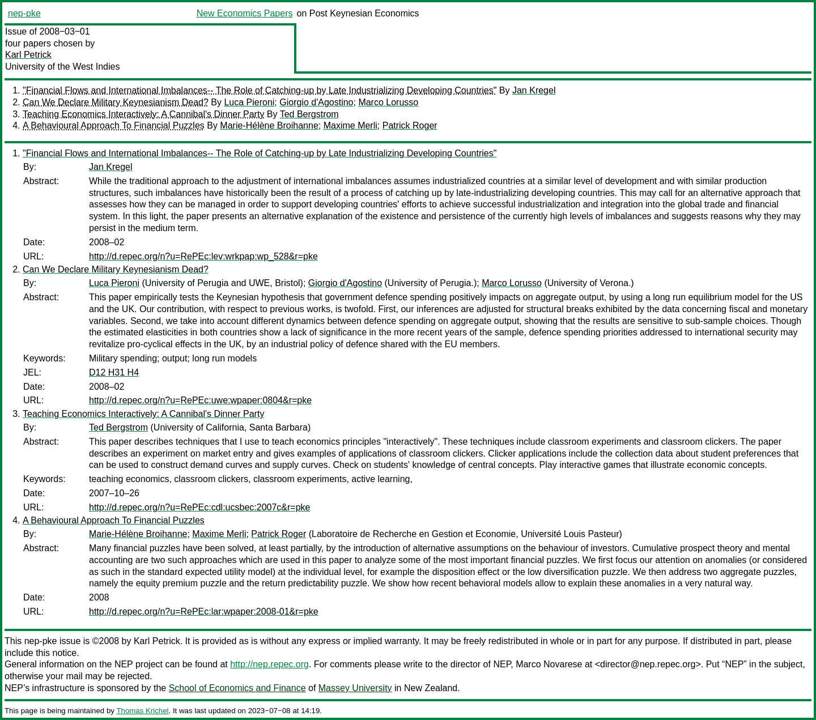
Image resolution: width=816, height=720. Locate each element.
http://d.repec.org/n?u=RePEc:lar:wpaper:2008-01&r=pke (203, 611)
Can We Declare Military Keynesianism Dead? (116, 102)
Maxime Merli (350, 125)
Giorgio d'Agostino (316, 102)
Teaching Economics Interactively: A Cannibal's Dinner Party (143, 114)
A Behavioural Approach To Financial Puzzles (114, 125)
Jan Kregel (534, 90)
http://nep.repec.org (269, 664)
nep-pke (24, 13)
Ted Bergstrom (309, 114)
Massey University (355, 688)
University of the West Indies (62, 66)
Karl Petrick (28, 54)
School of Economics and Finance (237, 688)
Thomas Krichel (142, 710)
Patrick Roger (409, 125)
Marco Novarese (549, 664)
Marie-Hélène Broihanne (269, 125)
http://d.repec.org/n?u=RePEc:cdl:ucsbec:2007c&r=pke (199, 507)
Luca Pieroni (249, 102)
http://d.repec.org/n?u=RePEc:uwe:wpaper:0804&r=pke (200, 400)
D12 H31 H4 (114, 372)
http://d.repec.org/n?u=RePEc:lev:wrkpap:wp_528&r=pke (203, 256)
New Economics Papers (245, 13)
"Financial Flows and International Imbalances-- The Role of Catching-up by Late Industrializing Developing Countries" (259, 90)
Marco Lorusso (388, 102)
